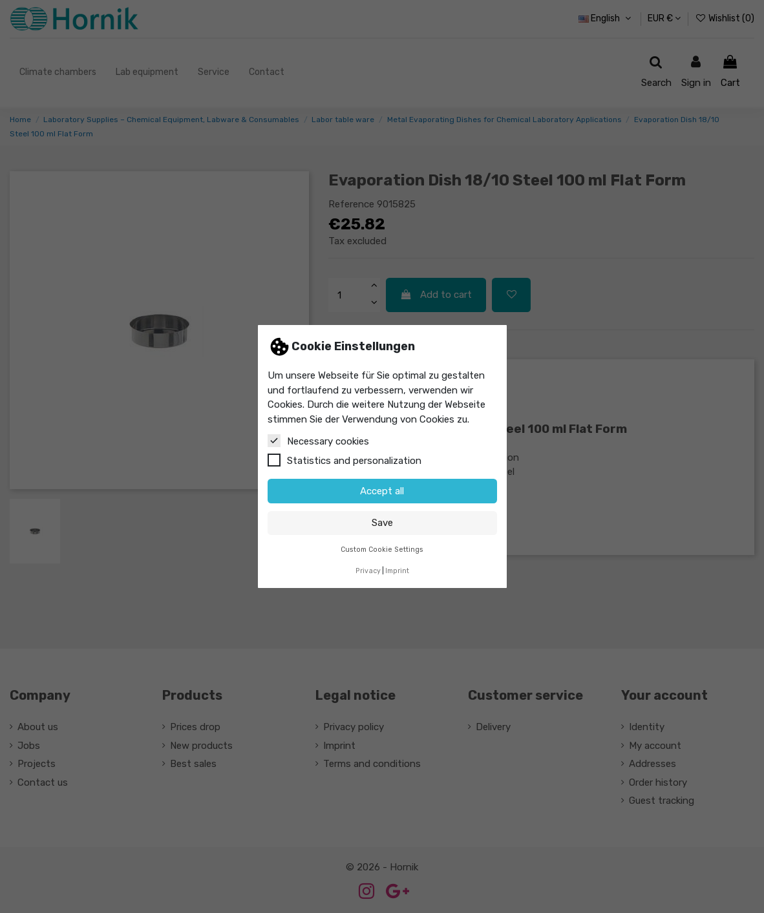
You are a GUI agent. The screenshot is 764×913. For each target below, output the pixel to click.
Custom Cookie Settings (382, 549)
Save (382, 523)
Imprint (397, 571)
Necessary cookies (318, 440)
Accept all (382, 491)
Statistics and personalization (344, 460)
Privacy (368, 571)
